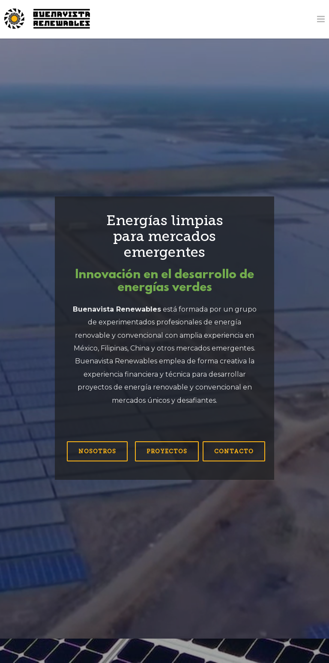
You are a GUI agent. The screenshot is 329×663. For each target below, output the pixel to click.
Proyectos (167, 451)
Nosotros (97, 451)
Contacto (234, 451)
